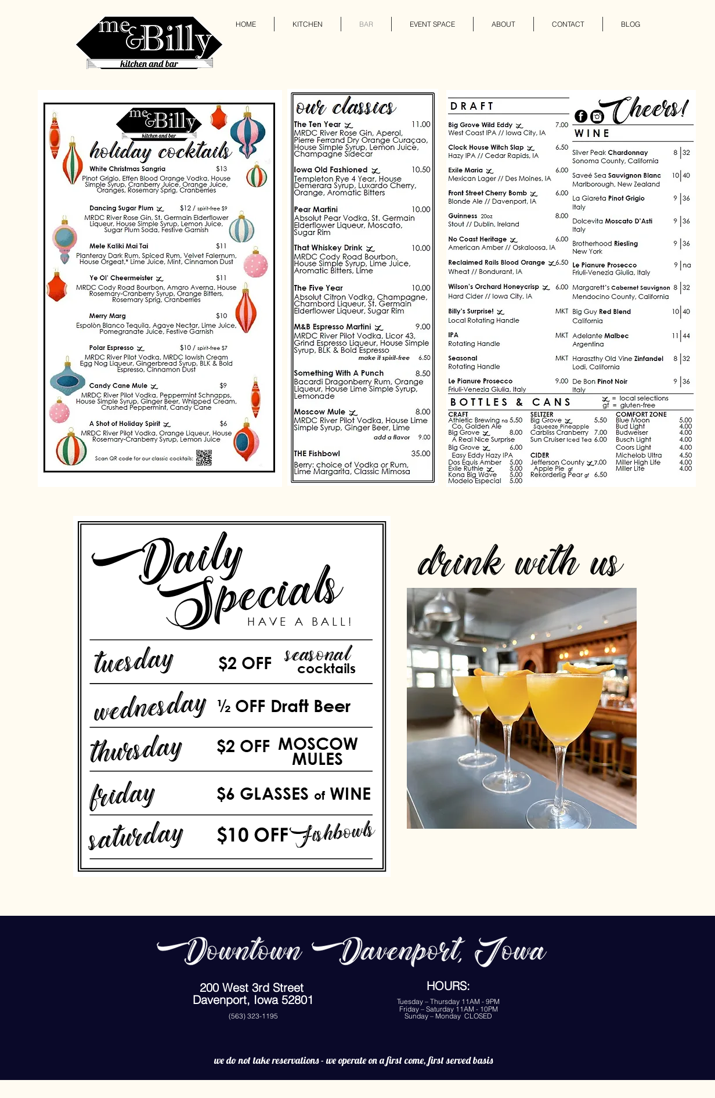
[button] (522, 708)
